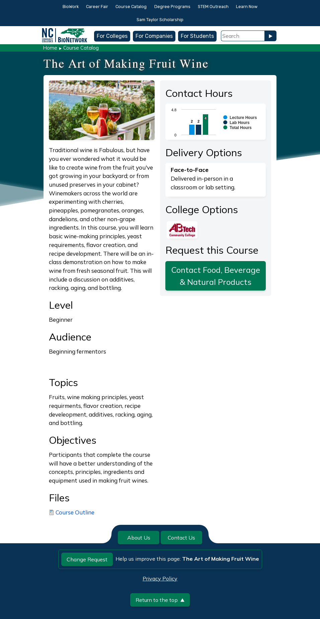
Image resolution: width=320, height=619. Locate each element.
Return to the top (160, 600)
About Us (138, 537)
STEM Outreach (213, 6)
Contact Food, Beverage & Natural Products (215, 276)
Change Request (87, 559)
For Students (197, 36)
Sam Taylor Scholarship (160, 19)
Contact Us (181, 537)
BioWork (71, 6)
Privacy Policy (160, 578)
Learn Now (246, 6)
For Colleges (112, 36)
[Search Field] (242, 35)
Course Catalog (131, 6)
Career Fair (97, 6)
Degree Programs (172, 6)
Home (50, 48)
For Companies (154, 36)
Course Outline (75, 512)
